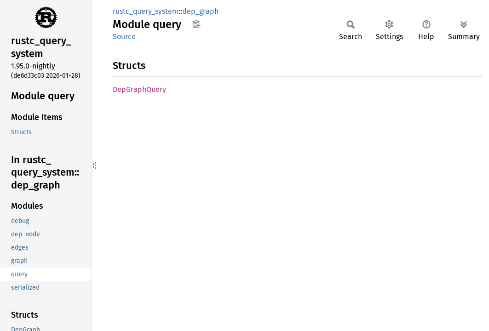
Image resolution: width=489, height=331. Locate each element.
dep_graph (200, 11)
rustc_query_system (145, 11)
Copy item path (196, 24)
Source (124, 36)
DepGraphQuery (139, 89)
